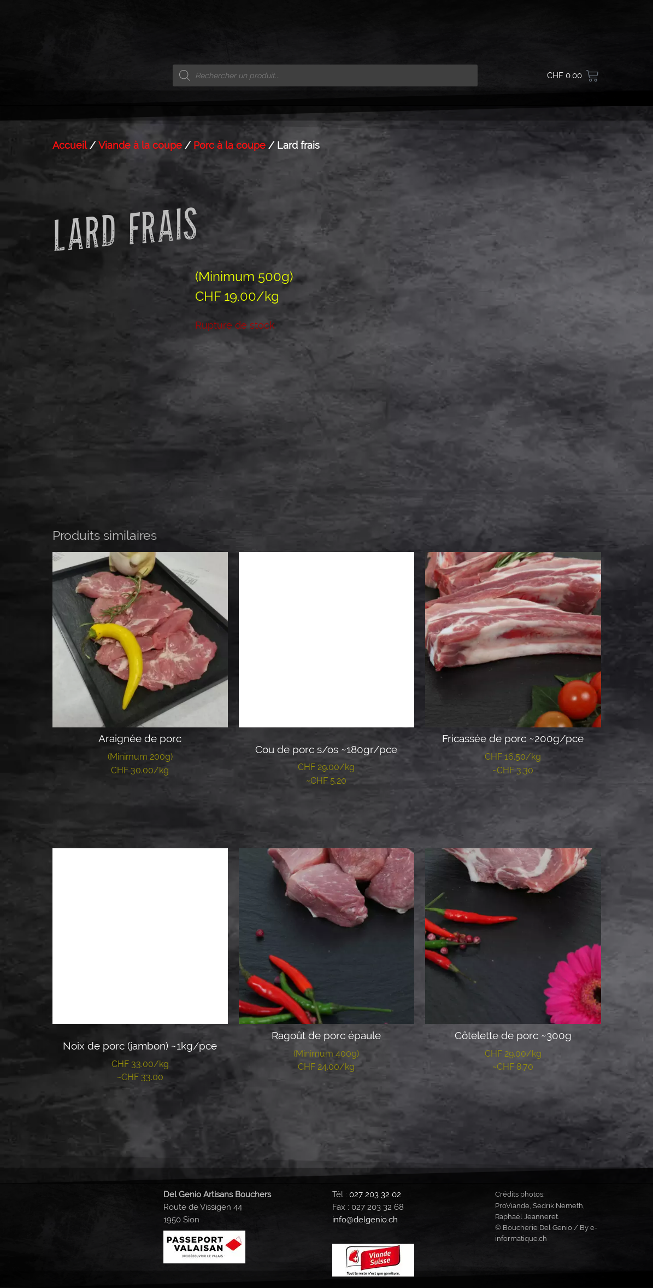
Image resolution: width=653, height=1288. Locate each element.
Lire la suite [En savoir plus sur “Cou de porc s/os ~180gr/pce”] (326, 814)
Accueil (69, 145)
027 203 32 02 (375, 1194)
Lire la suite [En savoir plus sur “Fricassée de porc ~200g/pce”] (513, 804)
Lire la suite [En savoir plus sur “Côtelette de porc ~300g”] (513, 1100)
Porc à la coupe (229, 145)
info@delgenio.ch (365, 1220)
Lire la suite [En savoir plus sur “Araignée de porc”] (140, 804)
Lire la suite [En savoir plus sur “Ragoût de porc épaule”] (326, 1100)
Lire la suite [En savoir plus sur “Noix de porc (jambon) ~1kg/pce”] (140, 1111)
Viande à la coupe (140, 145)
